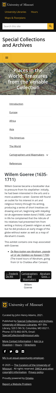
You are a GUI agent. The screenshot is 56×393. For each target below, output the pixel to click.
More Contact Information (16, 341)
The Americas (16, 137)
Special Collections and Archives (23, 42)
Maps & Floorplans (15, 17)
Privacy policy (36, 372)
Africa (12, 120)
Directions (30, 344)
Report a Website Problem (17, 384)
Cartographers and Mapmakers (26, 154)
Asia (11, 129)
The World (15, 146)
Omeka (29, 378)
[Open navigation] (6, 58)
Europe (13, 112)
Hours (34, 12)
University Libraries (15, 12)
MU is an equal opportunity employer (23, 358)
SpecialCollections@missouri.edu (20, 335)
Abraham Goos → (45, 275)
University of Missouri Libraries (19, 324)
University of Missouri (20, 5)
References (15, 163)
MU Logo (4, 4)
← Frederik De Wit (12, 275)
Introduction (16, 104)
